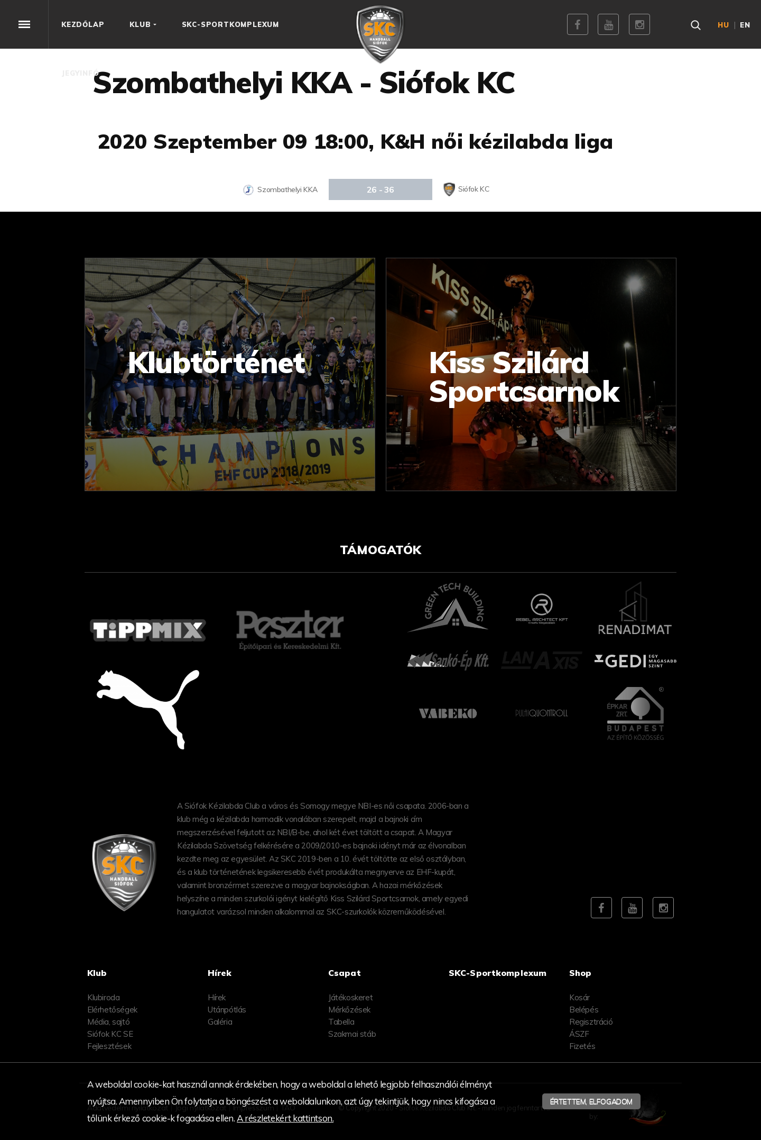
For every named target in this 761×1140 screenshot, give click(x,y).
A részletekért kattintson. (285, 1118)
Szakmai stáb (352, 1034)
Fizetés (582, 1046)
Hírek (217, 997)
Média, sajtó (108, 1022)
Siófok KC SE (110, 1034)
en (745, 25)
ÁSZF (579, 1034)
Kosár (579, 997)
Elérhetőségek (112, 1010)
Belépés (583, 1010)
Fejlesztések (109, 1046)
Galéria (220, 1022)
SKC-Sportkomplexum (497, 972)
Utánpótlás (227, 1010)
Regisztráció (590, 1022)
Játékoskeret (350, 997)
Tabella (341, 1022)
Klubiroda (103, 997)
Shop (580, 972)
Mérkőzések (349, 1010)
